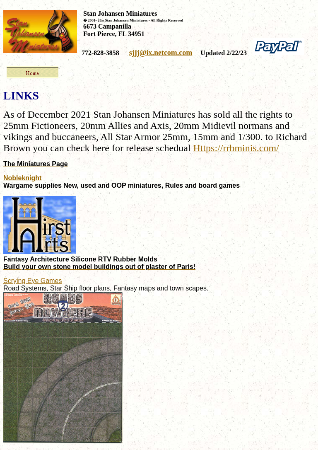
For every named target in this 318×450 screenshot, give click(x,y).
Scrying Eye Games (32, 280)
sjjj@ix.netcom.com (161, 52)
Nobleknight (22, 177)
